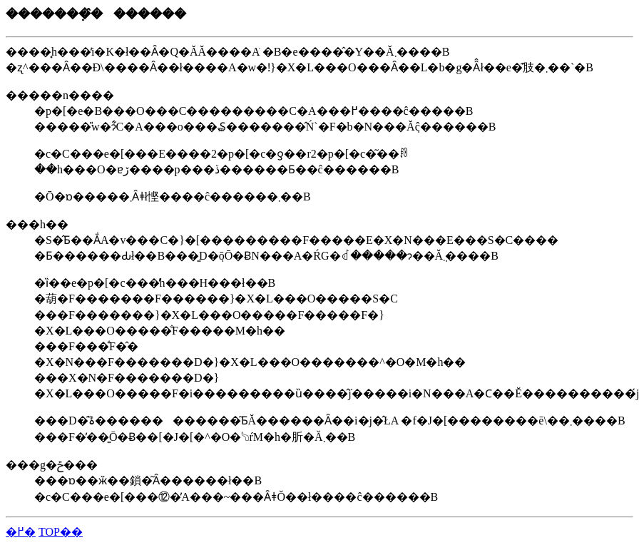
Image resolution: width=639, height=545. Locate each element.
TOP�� (61, 532)
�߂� (21, 532)
